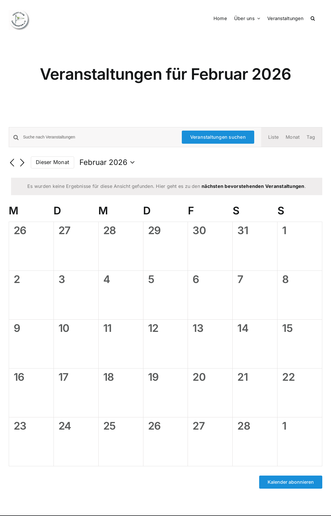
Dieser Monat (52, 162)
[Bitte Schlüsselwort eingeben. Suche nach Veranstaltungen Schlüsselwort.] (99, 137)
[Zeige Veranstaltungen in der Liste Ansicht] (273, 137)
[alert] (166, 186)
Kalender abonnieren (291, 482)
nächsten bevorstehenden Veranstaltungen (253, 186)
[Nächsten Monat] (22, 162)
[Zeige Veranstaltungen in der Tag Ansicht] (311, 137)
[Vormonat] (12, 162)
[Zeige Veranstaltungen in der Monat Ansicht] (293, 137)
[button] (313, 18)
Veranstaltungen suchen (218, 137)
